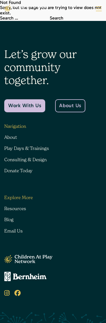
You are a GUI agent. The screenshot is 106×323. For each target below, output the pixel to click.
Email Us (13, 231)
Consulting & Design (25, 159)
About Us (70, 105)
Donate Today (18, 170)
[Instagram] (7, 293)
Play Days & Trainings (26, 148)
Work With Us (24, 105)
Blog (9, 219)
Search (56, 18)
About (10, 137)
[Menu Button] (99, 9)
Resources (15, 208)
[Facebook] (17, 293)
